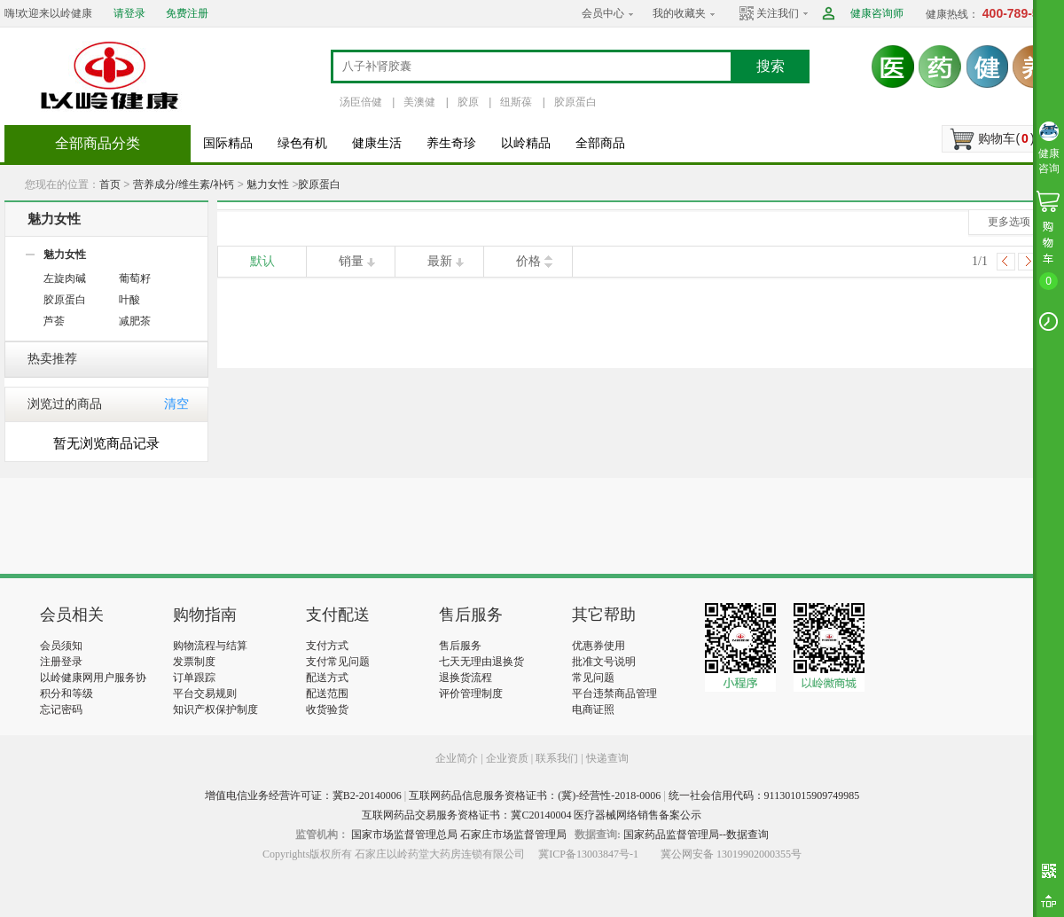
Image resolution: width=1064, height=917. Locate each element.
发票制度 (194, 661)
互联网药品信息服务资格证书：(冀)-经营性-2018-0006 (535, 795)
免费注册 (187, 13)
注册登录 (61, 661)
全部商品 (600, 143)
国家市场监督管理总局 (404, 834)
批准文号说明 (604, 661)
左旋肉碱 (64, 278)
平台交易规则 (205, 693)
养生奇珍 (451, 143)
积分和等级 (66, 693)
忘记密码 (61, 709)
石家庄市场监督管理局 (513, 834)
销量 (351, 261)
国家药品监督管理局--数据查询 (696, 834)
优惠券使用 (598, 645)
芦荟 (54, 321)
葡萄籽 (135, 278)
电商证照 (593, 709)
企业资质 (507, 758)
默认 (262, 261)
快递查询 (607, 758)
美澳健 (419, 102)
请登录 (129, 13)
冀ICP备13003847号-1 (588, 854)
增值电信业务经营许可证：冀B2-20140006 (303, 795)
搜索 (770, 66)
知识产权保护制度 (215, 709)
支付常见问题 (338, 661)
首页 (110, 184)
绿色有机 (302, 143)
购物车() (1006, 138)
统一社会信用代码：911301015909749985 (764, 795)
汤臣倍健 (361, 102)
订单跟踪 (194, 677)
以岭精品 (526, 143)
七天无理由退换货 (481, 661)
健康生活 (377, 143)
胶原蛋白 (575, 102)
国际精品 (228, 143)
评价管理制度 (471, 693)
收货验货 (327, 709)
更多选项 (1009, 222)
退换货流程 (465, 677)
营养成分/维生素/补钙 (184, 184)
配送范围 (327, 693)
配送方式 (327, 677)
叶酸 (129, 300)
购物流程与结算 (210, 645)
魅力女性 (267, 184)
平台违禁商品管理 (614, 693)
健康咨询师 (877, 13)
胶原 (468, 102)
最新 (439, 261)
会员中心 (603, 13)
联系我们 (557, 758)
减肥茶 (135, 321)
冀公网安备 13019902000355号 (731, 854)
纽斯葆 (516, 102)
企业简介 (458, 758)
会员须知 (61, 645)
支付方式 (327, 645)
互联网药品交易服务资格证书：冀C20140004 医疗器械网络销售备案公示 (531, 815)
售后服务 (460, 645)
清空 (176, 404)
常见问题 (593, 677)
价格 (528, 261)
